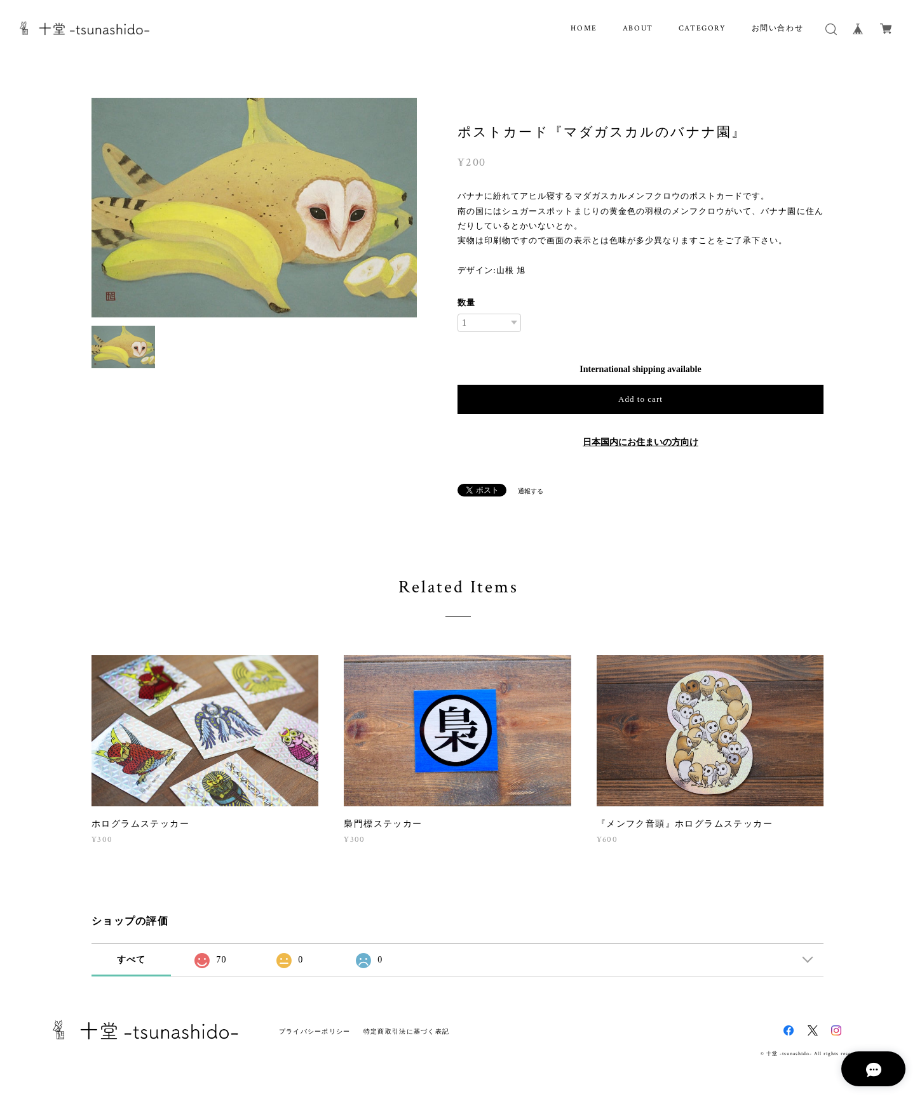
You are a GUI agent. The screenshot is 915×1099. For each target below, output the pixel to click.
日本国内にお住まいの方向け (640, 442)
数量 (466, 302)
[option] (254, 207)
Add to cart (640, 399)
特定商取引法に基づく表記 (406, 1031)
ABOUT (638, 28)
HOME (584, 28)
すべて (131, 959)
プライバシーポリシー (315, 1031)
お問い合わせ (778, 28)
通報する (530, 491)
